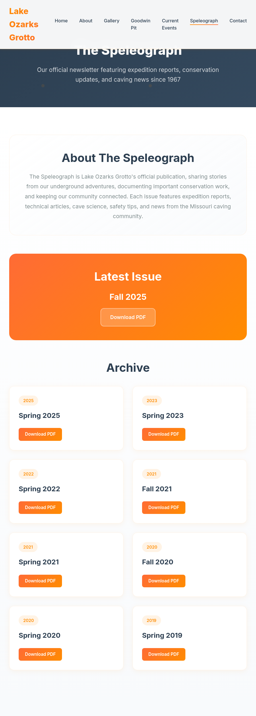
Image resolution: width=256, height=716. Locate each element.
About (85, 21)
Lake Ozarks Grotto (23, 24)
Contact (238, 21)
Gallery (111, 21)
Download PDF (128, 317)
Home (61, 21)
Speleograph (204, 21)
